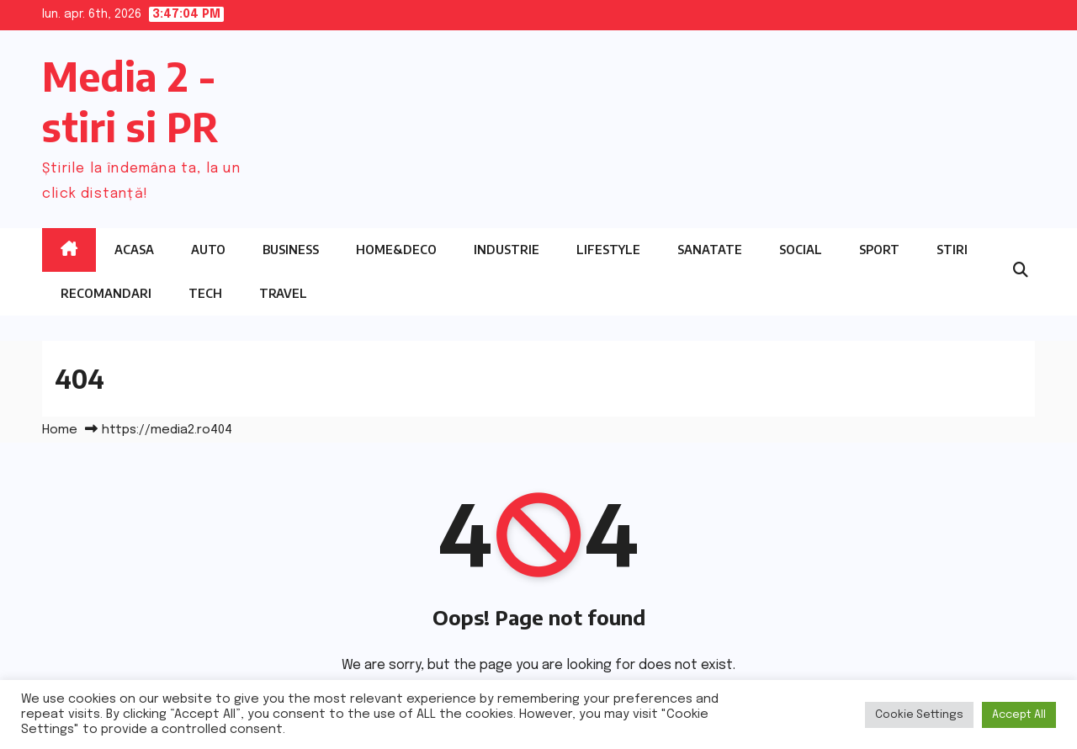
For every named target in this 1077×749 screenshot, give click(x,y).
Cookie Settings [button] (919, 714)
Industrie (506, 249)
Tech (205, 293)
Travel (283, 293)
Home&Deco (396, 249)
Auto (208, 249)
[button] (1020, 271)
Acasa (134, 249)
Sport (879, 249)
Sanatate (709, 249)
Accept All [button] (1019, 714)
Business (291, 249)
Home (59, 430)
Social (800, 249)
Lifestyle (608, 249)
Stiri (952, 249)
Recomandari (106, 293)
